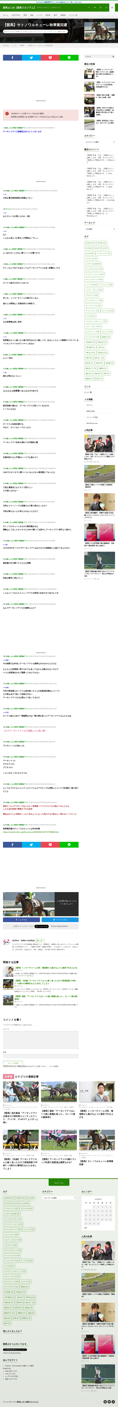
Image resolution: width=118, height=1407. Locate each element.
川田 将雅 (89, 461)
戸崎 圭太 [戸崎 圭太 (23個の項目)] (90, 352)
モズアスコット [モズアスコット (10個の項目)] (92, 332)
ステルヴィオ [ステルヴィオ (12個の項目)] (92, 295)
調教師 (63, 15)
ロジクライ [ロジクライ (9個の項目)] (107, 332)
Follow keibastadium (59, 926)
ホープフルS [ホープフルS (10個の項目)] (107, 311)
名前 (4, 1052)
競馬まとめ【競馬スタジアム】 (28, 1402)
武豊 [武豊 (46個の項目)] (89, 358)
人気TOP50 (15, 15)
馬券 (25, 15)
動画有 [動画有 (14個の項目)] (106, 337)
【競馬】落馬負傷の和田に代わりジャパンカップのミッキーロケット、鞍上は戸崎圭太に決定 (99, 574)
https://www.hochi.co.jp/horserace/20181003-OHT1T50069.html (31, 832)
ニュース (89, 490)
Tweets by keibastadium (12, 1353)
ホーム (5, 15)
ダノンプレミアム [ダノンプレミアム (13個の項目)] (93, 305)
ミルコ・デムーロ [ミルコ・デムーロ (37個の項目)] (93, 326)
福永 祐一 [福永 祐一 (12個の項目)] (99, 358)
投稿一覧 (39, 941)
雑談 (32, 15)
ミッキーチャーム (99, 1107)
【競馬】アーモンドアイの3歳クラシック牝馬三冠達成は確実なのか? (58, 1161)
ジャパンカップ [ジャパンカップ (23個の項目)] (105, 285)
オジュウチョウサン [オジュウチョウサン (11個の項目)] (94, 269)
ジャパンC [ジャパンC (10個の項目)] (91, 285)
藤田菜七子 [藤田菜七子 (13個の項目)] (91, 368)
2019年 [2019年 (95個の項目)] (102, 243)
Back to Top (59, 1183)
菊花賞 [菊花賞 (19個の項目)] (110, 363)
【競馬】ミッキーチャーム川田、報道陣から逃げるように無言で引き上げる (46, 968)
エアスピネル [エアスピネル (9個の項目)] (91, 258)
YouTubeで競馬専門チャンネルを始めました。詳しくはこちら (59, 2)
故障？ (66, 1107)
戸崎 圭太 (96, 461)
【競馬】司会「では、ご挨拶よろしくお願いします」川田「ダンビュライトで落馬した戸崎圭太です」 (100, 157)
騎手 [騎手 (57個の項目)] (100, 379)
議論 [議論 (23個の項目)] (89, 373)
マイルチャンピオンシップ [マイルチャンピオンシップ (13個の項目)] (96, 321)
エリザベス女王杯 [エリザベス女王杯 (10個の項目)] (93, 264)
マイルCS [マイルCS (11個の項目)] (90, 316)
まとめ (30, 31)
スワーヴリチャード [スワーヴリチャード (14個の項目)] (94, 300)
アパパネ (18, 1107)
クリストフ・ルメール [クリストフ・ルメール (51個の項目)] (95, 274)
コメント (6, 1029)
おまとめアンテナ (11, 1371)
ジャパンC (89, 578)
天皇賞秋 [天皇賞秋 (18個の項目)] (90, 342)
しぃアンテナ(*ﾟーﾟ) (11, 1376)
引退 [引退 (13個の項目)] (101, 347)
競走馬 (48, 15)
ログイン (90, 405)
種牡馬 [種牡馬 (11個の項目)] (89, 363)
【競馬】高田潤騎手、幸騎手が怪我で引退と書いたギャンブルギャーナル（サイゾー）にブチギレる (99, 515)
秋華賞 (18, 31)
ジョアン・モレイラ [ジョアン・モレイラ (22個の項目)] (94, 290)
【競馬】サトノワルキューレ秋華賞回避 (96, 1163)
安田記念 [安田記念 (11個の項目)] (102, 342)
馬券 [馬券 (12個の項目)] (106, 373)
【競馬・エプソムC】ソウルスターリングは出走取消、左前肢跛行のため (105, 84)
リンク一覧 (73, 15)
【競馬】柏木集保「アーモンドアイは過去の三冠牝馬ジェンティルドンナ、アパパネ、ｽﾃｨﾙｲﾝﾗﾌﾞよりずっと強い (20, 1118)
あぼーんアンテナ (11, 1379)
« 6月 (85, 1227)
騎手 (55, 15)
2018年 (25, 31)
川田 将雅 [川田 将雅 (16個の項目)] (90, 347)
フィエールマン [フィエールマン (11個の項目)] (92, 311)
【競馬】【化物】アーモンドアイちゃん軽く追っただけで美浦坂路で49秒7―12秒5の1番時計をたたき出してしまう (20, 1164)
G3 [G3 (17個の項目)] (105, 248)
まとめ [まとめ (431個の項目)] (90, 253)
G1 (87, 1107)
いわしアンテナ (10, 1374)
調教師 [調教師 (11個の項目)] (103, 368)
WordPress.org (92, 423)
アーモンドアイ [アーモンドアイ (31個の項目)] (104, 253)
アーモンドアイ (38, 31)
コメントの (92, 417)
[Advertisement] (22, 84)
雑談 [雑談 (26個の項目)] (97, 373)
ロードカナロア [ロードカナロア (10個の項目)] (92, 337)
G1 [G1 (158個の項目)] (89, 248)
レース (39, 15)
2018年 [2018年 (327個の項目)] (90, 243)
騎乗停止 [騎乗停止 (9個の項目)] (90, 379)
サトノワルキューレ (50, 31)
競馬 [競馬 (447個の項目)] (99, 363)
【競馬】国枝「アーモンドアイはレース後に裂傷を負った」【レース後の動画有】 (58, 1114)
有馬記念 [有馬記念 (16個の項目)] (102, 352)
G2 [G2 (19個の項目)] (97, 248)
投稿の (91, 411)
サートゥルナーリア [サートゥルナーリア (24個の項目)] (94, 279)
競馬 (64, 31)
